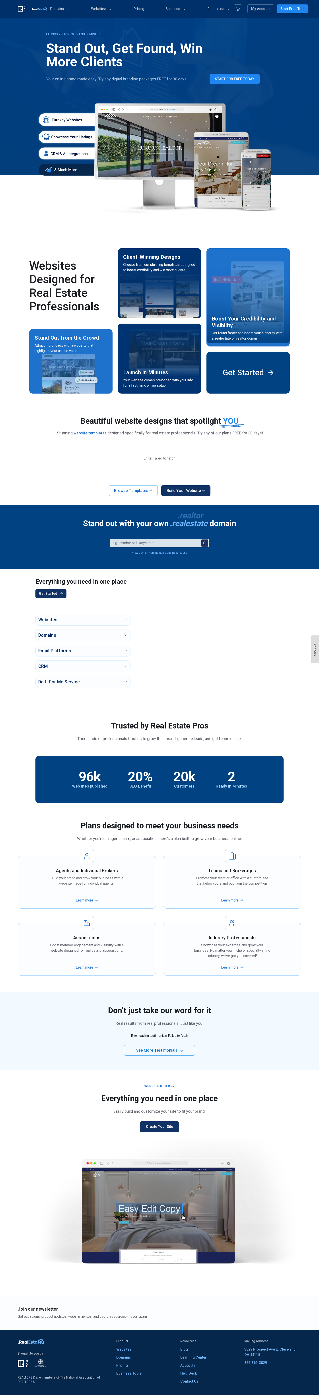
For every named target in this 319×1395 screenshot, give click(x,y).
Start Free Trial (292, 9)
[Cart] (238, 8)
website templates (90, 433)
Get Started (51, 593)
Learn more (84, 910)
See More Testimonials (159, 1059)
